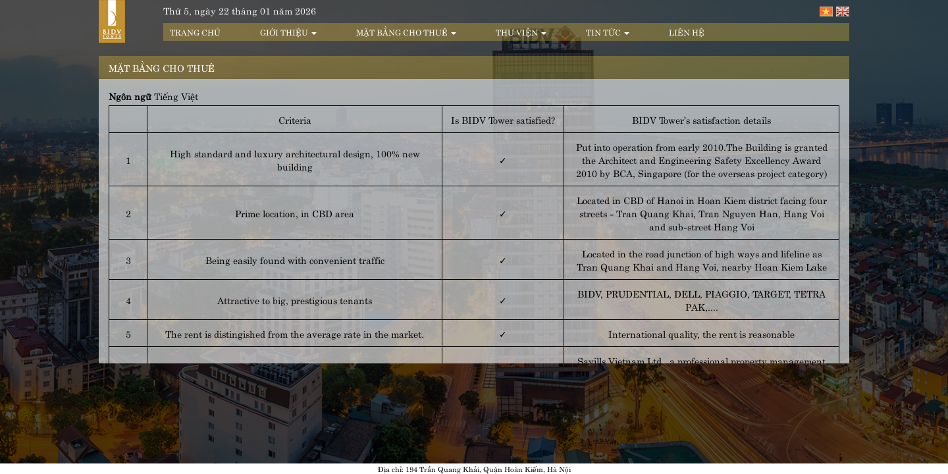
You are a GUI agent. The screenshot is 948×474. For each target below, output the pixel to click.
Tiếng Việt (826, 11)
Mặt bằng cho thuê (406, 32)
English (842, 11)
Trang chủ (195, 32)
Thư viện (521, 32)
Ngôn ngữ (130, 95)
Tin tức (607, 32)
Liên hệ (686, 32)
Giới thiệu (288, 32)
